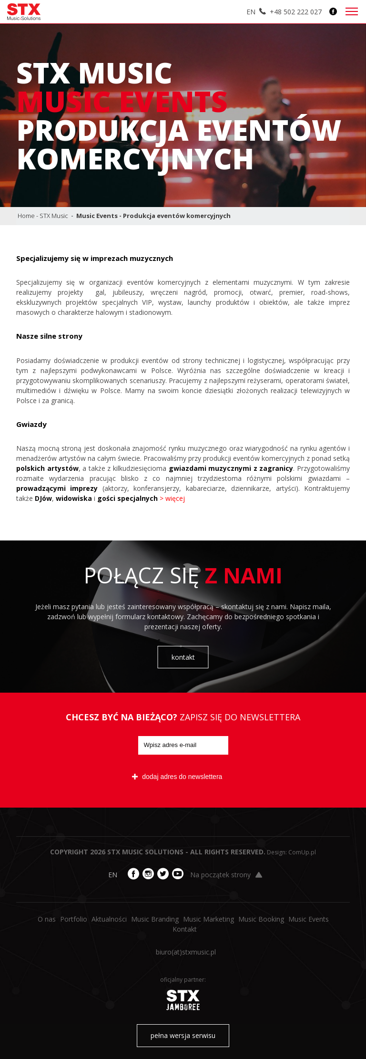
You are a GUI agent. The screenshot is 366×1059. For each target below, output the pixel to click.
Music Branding (155, 919)
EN (250, 11)
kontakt (183, 657)
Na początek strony (226, 874)
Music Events (308, 919)
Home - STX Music (43, 215)
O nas (47, 919)
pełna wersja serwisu (183, 1035)
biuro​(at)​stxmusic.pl (186, 951)
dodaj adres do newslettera (177, 776)
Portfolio (73, 919)
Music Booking (261, 919)
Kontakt (185, 929)
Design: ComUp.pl (291, 852)
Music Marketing (208, 919)
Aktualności (109, 919)
